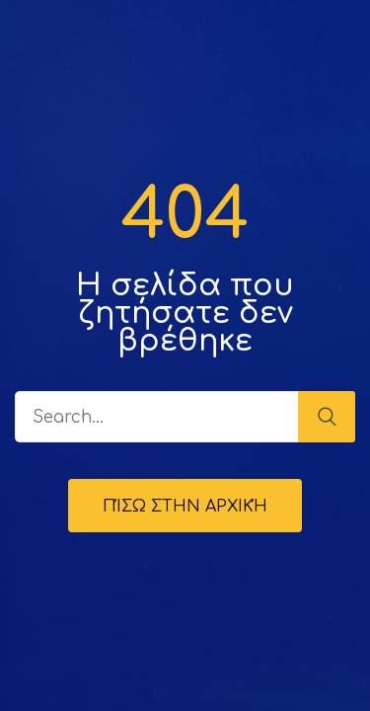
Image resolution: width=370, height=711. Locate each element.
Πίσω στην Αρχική (185, 506)
